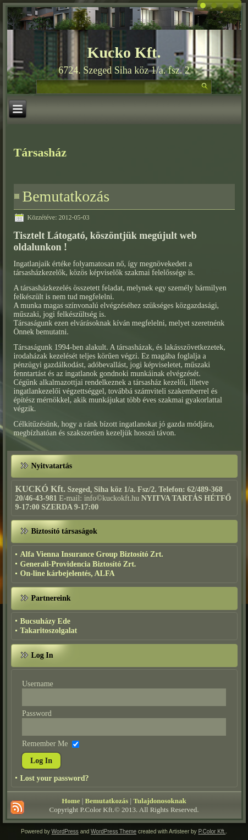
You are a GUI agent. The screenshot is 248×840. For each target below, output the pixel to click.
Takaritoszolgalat (49, 630)
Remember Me (45, 744)
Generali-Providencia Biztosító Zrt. (78, 564)
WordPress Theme (113, 831)
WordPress (65, 831)
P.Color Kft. (211, 831)
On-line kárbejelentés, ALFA (67, 573)
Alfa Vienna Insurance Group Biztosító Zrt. (91, 554)
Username (37, 684)
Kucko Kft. (124, 52)
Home (71, 801)
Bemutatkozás (66, 196)
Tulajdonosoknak (159, 801)
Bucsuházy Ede (45, 621)
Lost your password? (54, 778)
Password (37, 713)
